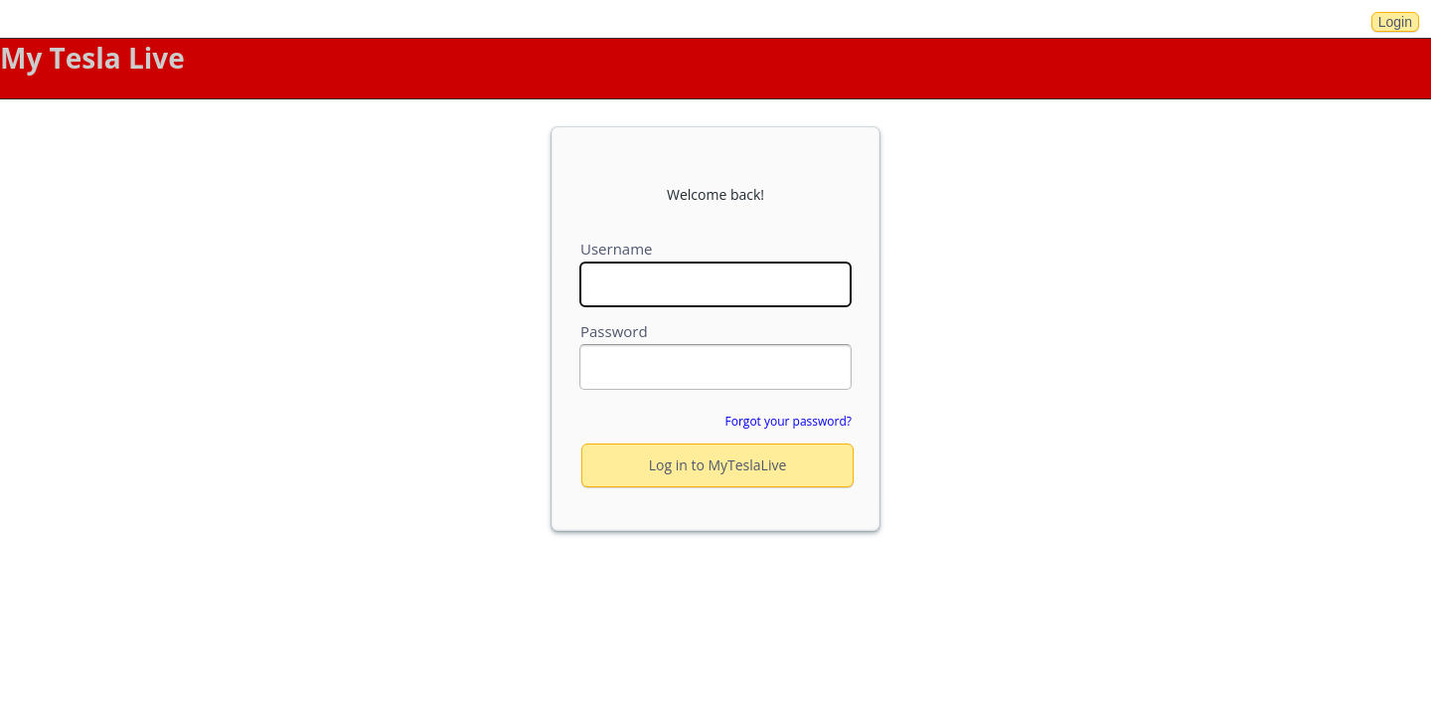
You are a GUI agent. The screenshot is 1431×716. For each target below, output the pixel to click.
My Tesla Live (92, 58)
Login (1395, 22)
